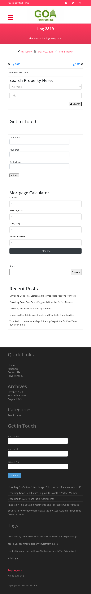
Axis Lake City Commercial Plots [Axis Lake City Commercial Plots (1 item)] (23, 536)
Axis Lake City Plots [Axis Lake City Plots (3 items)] (48, 536)
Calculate (45, 251)
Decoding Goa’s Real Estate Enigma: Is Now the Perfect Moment (41, 302)
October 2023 (15, 392)
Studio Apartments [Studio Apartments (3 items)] (49, 551)
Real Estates (14, 415)
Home (11, 365)
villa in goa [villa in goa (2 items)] (13, 558)
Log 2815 (76, 64)
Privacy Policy (15, 375)
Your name (39, 140)
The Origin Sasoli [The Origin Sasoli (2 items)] (67, 551)
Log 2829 (15, 64)
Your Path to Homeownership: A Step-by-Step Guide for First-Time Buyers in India (44, 512)
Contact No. (39, 165)
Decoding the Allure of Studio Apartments (30, 308)
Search (75, 103)
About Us (13, 368)
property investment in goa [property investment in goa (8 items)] (44, 543)
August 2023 (15, 399)
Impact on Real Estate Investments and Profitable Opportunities (41, 314)
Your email (39, 152)
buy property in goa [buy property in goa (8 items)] (68, 536)
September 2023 (17, 395)
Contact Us (14, 372)
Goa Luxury (31, 585)
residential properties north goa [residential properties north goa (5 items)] (24, 551)
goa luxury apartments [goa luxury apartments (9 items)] (19, 543)
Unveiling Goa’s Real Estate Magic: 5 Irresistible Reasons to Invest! (42, 295)
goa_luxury (26, 51)
